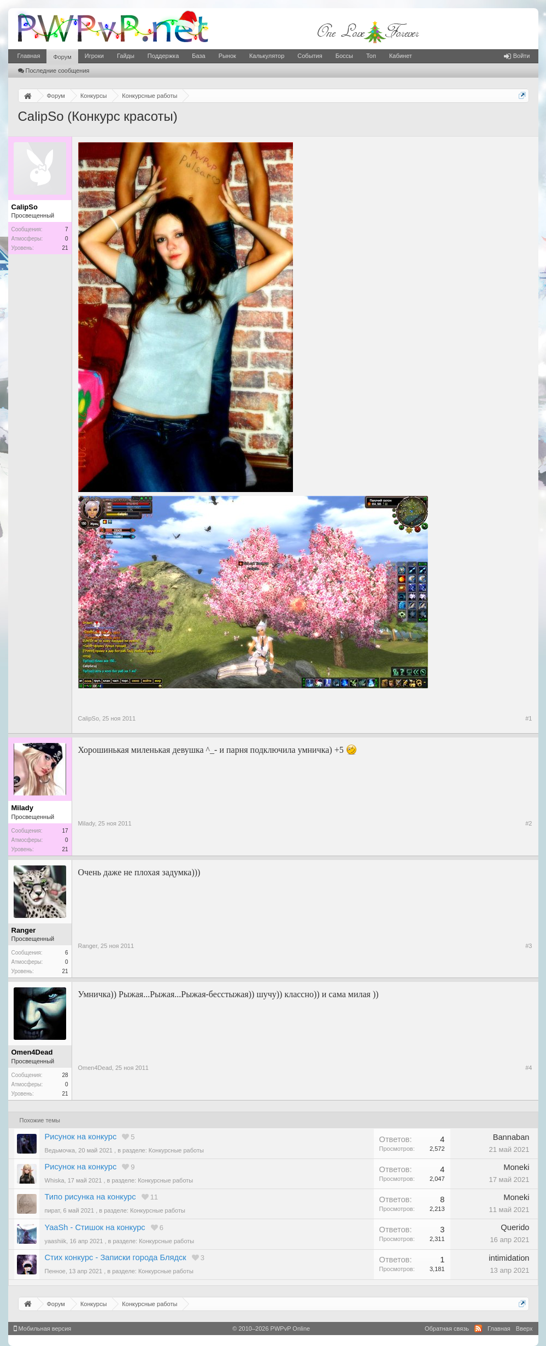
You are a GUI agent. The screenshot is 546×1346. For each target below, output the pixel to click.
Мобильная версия (43, 1328)
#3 (528, 946)
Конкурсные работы (176, 1150)
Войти (517, 55)
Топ (371, 55)
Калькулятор (266, 55)
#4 (528, 1067)
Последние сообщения (54, 70)
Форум (62, 57)
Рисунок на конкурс (81, 1136)
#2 (528, 823)
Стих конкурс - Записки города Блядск (115, 1257)
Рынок (227, 55)
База (198, 55)
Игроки (94, 55)
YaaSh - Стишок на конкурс (95, 1227)
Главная (28, 55)
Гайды (125, 55)
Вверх (524, 1328)
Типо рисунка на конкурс (90, 1196)
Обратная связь (447, 1328)
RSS (478, 1328)
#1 (528, 718)
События (309, 55)
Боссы (344, 55)
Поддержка (163, 55)
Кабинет (400, 55)
